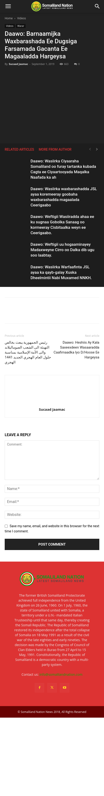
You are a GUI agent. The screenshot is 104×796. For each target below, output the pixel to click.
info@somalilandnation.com (60, 674)
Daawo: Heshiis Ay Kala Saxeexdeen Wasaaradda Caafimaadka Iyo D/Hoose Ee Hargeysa (76, 349)
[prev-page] (90, 149)
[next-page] (97, 149)
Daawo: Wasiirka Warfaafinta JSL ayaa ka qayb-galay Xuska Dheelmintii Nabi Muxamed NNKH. (61, 272)
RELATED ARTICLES (19, 149)
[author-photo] (52, 403)
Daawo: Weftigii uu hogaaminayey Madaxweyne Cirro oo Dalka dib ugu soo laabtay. (62, 249)
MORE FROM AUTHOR (55, 149)
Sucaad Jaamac (18, 64)
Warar (20, 26)
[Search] (97, 6)
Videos (21, 18)
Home (9, 18)
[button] (7, 6)
